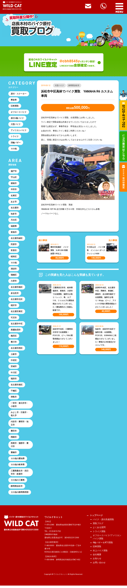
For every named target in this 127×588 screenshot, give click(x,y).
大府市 (14, 282)
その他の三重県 (18, 482)
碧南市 (14, 184)
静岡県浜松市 (74, 85)
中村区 (14, 362)
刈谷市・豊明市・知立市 (19, 425)
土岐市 (14, 356)
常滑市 (14, 251)
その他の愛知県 (18, 461)
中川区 (14, 374)
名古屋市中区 (17, 325)
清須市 (14, 270)
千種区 (14, 392)
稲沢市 (14, 306)
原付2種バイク (17, 118)
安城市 (14, 368)
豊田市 (14, 433)
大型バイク (59, 85)
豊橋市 (14, 454)
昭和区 (14, 257)
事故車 (14, 100)
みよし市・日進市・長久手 (19, 415)
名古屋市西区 (17, 349)
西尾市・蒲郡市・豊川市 (19, 447)
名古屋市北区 (17, 300)
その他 (14, 149)
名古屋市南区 (17, 288)
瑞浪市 (14, 380)
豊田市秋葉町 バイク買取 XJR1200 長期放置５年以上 (59, 250)
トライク (15, 137)
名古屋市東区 (17, 313)
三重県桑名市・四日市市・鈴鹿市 (19, 474)
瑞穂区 (14, 276)
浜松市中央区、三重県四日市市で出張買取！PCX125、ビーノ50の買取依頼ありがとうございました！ (63, 335)
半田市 (14, 190)
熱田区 (14, 337)
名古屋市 (15, 208)
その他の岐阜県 (18, 467)
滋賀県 (14, 227)
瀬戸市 (14, 171)
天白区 (14, 220)
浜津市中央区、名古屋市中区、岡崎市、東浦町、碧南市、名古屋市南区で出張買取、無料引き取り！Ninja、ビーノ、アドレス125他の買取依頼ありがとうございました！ (106, 297)
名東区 (14, 196)
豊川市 (14, 343)
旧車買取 (15, 106)
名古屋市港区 (17, 386)
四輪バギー (16, 143)
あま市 (14, 202)
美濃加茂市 (16, 331)
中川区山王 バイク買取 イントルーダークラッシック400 (96, 250)
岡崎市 (14, 439)
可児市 (14, 319)
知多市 (14, 214)
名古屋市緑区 (17, 239)
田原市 (14, 245)
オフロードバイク (18, 112)
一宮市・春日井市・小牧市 (19, 406)
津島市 (14, 399)
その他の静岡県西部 (19, 494)
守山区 (14, 178)
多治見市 (15, 294)
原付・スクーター (18, 94)
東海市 (14, 233)
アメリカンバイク (18, 130)
